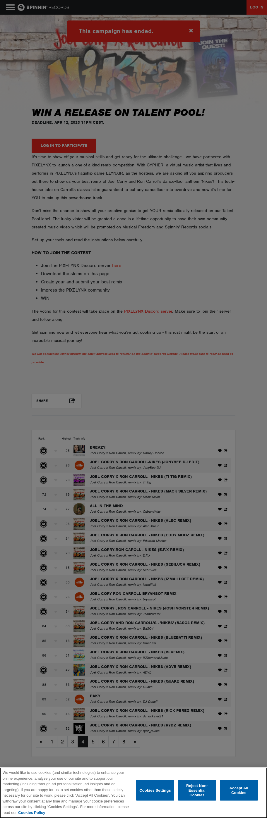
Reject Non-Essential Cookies (197, 790)
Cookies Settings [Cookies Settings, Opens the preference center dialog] (155, 790)
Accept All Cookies (239, 790)
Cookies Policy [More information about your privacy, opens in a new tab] (31, 812)
